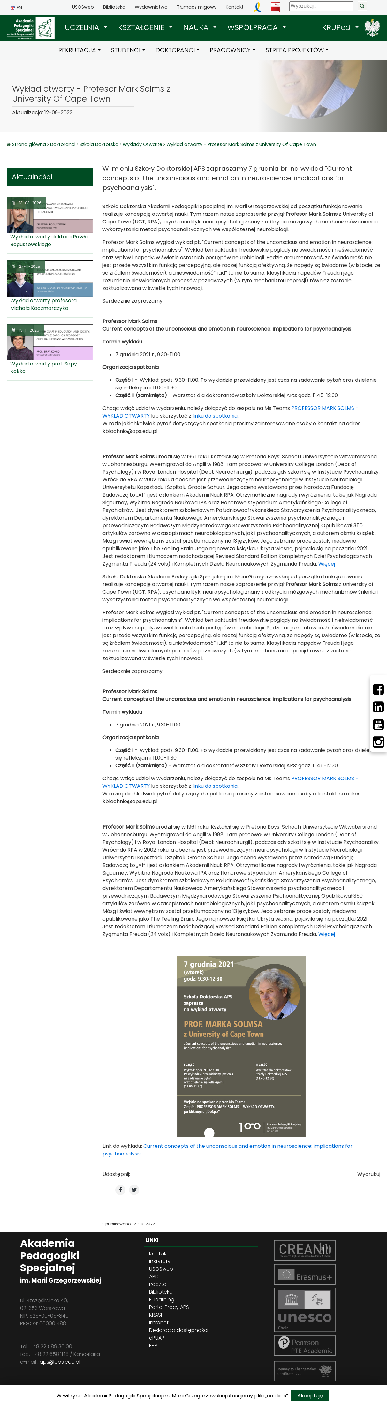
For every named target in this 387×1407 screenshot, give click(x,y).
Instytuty (160, 1261)
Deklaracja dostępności (178, 1330)
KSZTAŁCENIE (142, 27)
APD (154, 1276)
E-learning (161, 1299)
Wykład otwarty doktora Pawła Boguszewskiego (49, 240)
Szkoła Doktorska (99, 144)
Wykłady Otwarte (142, 144)
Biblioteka (114, 7)
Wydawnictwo (151, 7)
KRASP (156, 1315)
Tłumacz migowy (196, 7)
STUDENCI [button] (125, 50)
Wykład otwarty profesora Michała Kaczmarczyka (43, 304)
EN (16, 7)
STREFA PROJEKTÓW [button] (295, 50)
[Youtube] (378, 724)
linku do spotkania (215, 415)
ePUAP (156, 1338)
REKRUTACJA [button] (77, 50)
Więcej (326, 564)
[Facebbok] (378, 689)
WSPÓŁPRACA (253, 27)
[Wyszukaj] (321, 6)
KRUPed (337, 27)
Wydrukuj (368, 1174)
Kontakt (235, 7)
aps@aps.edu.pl (60, 1362)
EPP (153, 1345)
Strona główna (29, 144)
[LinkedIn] (378, 707)
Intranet (159, 1322)
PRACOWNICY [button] (230, 50)
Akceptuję (310, 1395)
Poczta (158, 1284)
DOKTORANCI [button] (175, 50)
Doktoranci (62, 144)
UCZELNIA (83, 27)
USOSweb (83, 7)
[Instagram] (378, 742)
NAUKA (197, 27)
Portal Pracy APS (169, 1307)
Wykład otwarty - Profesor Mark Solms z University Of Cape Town (241, 144)
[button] (86, 27)
